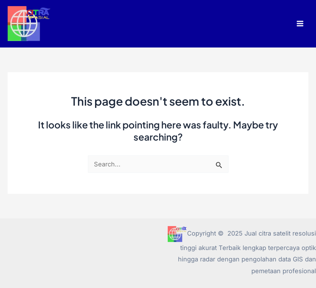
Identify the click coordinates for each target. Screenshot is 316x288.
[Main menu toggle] (299, 23)
